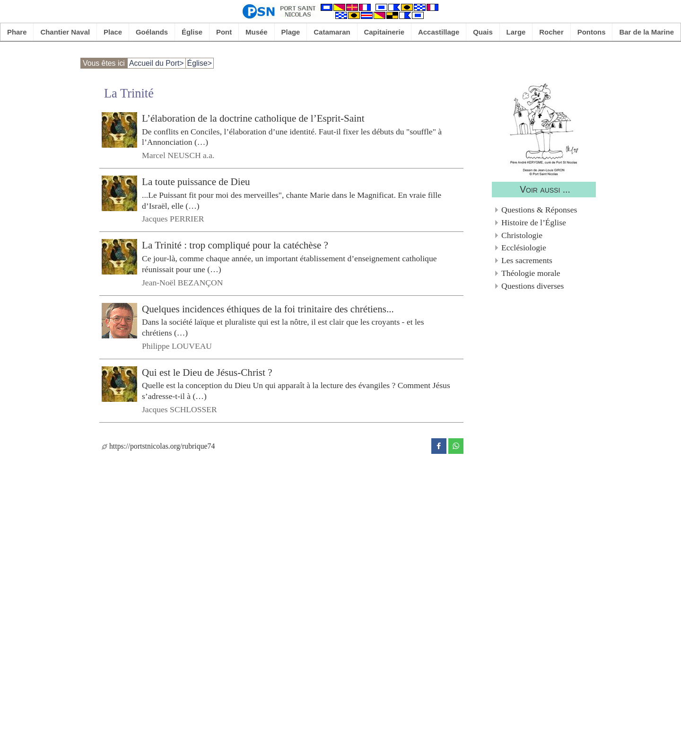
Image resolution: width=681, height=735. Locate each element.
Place (113, 32)
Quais (483, 32)
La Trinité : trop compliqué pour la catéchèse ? (235, 245)
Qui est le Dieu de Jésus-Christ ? (207, 372)
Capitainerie (384, 32)
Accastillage (438, 32)
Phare (17, 32)
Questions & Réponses (539, 209)
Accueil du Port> (156, 63)
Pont (224, 32)
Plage (290, 32)
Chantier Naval (65, 32)
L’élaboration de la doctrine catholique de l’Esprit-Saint (253, 118)
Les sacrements (526, 260)
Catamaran (332, 32)
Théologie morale (530, 273)
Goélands (152, 32)
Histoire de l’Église (533, 222)
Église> (199, 63)
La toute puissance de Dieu (196, 181)
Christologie (521, 235)
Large (516, 32)
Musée (256, 32)
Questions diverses (532, 286)
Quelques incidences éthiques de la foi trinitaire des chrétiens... (268, 308)
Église (192, 32)
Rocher (551, 32)
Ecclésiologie (523, 247)
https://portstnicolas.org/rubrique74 (158, 446)
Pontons (591, 32)
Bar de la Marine (646, 32)
